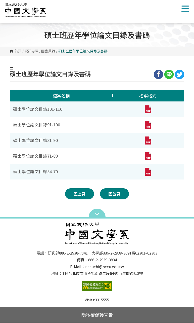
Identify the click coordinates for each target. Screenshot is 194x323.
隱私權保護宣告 (97, 314)
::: (11, 68)
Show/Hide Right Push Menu (185, 9)
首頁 (18, 51)
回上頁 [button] (79, 194)
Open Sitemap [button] (97, 213)
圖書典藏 (48, 51)
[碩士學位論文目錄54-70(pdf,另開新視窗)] (147, 171)
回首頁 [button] (114, 194)
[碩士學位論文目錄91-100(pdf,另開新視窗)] (147, 125)
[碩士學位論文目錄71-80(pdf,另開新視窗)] (147, 156)
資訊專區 (31, 51)
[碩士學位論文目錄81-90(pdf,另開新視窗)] (147, 140)
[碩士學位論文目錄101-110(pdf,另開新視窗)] (147, 109)
